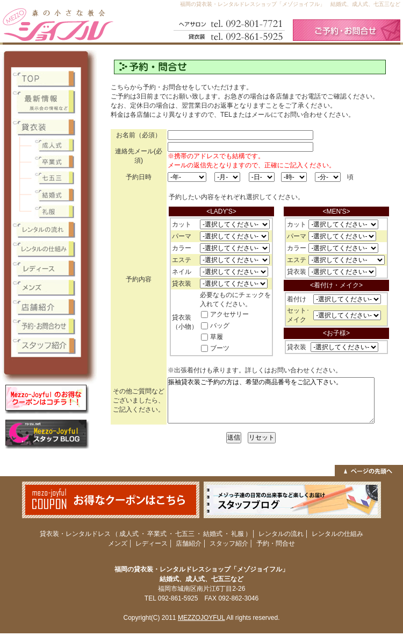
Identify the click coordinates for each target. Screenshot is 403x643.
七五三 (185, 534)
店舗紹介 (189, 543)
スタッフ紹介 (229, 543)
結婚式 (212, 534)
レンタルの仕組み (337, 534)
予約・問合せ (275, 543)
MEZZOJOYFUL (201, 617)
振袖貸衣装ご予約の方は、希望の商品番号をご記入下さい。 (271, 400)
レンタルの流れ (281, 534)
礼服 (237, 534)
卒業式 (157, 534)
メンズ (117, 543)
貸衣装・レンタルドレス (75, 534)
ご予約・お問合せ (346, 30)
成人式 (129, 534)
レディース (151, 543)
